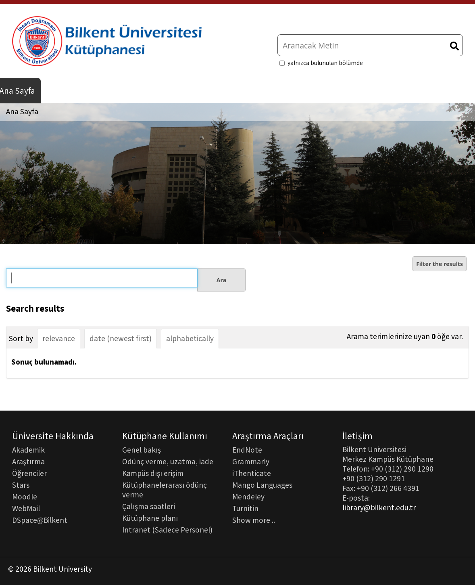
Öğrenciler (29, 473)
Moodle (24, 496)
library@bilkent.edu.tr (379, 508)
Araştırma (28, 461)
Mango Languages (262, 485)
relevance (58, 338)
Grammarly (250, 461)
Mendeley (248, 496)
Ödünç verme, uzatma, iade (167, 461)
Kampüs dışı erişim (152, 473)
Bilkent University (62, 569)
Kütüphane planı (150, 518)
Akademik (28, 450)
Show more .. (253, 520)
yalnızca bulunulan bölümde (325, 63)
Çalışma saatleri (148, 506)
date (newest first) (121, 338)
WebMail (26, 508)
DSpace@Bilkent (39, 520)
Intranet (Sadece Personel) (167, 530)
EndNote (247, 450)
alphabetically (190, 338)
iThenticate (251, 473)
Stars (20, 485)
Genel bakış (141, 450)
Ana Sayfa (22, 111)
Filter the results (439, 264)
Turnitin (245, 508)
